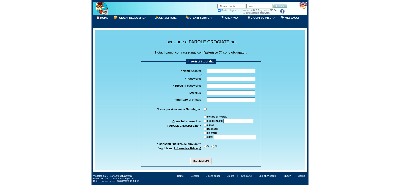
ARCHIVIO (231, 17)
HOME (104, 17)
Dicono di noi (213, 176)
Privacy (287, 176)
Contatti (195, 176)
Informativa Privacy (187, 148)
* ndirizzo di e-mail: (188, 99)
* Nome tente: (191, 70)
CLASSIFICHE (168, 17)
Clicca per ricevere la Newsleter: (179, 109)
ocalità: (195, 92)
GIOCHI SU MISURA (263, 17)
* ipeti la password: (187, 85)
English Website (267, 176)
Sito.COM (246, 176)
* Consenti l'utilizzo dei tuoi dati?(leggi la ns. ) (179, 146)
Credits (230, 176)
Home (180, 176)
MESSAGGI (292, 17)
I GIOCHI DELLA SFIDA (132, 17)
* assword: (193, 78)
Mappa (301, 176)
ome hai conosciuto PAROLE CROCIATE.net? (184, 123)
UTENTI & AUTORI (201, 17)
